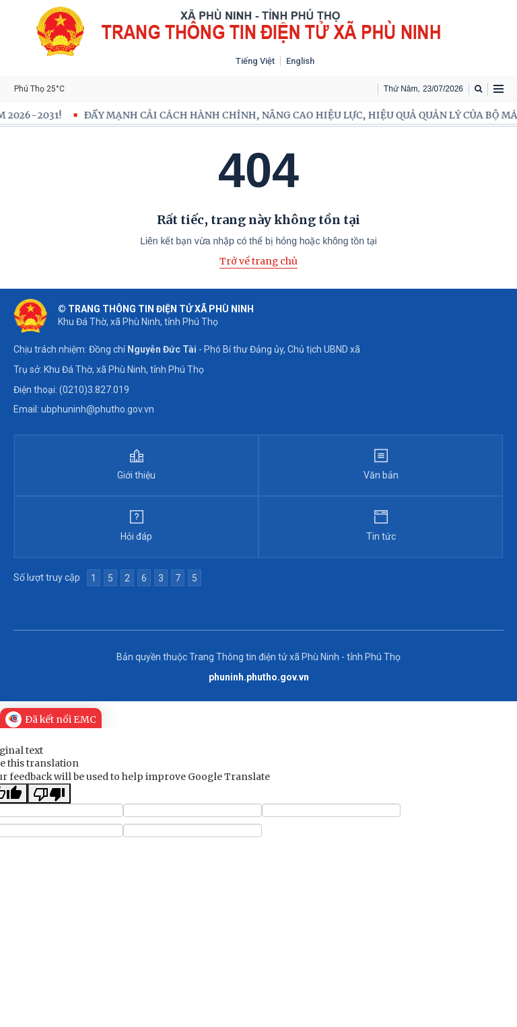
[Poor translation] (49, 793)
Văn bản (381, 475)
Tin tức (381, 536)
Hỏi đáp (136, 536)
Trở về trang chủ (258, 261)
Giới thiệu (136, 475)
